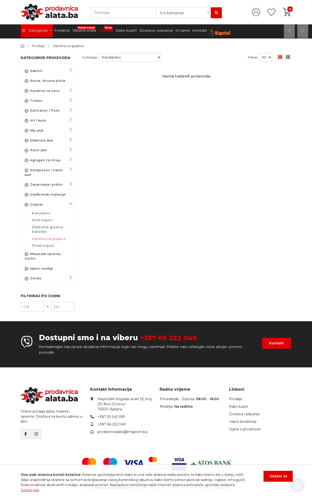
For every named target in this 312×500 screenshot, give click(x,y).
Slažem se (277, 477)
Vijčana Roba (88, 29)
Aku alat (34, 130)
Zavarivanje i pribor (44, 185)
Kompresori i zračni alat (44, 172)
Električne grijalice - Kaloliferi (49, 229)
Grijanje (34, 205)
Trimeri (33, 101)
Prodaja (111, 29)
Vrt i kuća (35, 121)
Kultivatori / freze (42, 111)
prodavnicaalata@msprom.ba (122, 432)
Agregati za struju (43, 160)
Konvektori (41, 213)
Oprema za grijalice (69, 46)
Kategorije (36, 31)
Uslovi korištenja (242, 421)
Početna (64, 31)
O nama (192, 31)
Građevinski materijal (45, 195)
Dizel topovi (42, 220)
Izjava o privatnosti (245, 429)
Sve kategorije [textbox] (172, 13)
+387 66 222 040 (171, 337)
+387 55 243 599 (111, 417)
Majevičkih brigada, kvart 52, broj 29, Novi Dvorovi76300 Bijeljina (125, 404)
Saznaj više (30, 490)
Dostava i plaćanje (164, 31)
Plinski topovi (43, 245)
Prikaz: (253, 57)
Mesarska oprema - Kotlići (44, 256)
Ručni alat (36, 150)
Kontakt (210, 31)
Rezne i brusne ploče (45, 81)
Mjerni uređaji (39, 268)
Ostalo (33, 278)
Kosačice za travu (42, 91)
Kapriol (33, 71)
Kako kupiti (133, 31)
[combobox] (183, 12)
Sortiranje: (90, 57)
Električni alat (39, 140)
